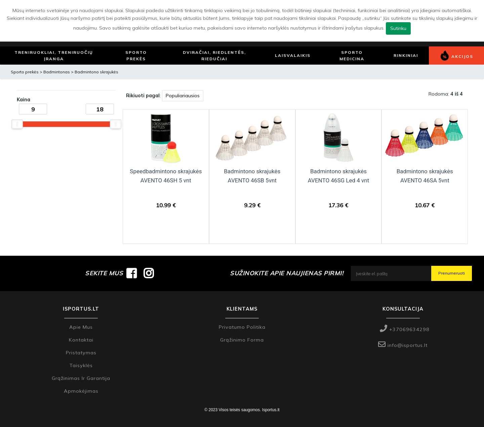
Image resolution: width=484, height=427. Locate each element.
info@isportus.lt (403, 345)
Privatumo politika (242, 327)
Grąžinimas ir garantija (81, 378)
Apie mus (81, 327)
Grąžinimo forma (242, 340)
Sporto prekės (25, 71)
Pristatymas (81, 353)
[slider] (17, 124)
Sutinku (398, 28)
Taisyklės (81, 365)
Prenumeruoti (451, 273)
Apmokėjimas (81, 391)
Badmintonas (57, 71)
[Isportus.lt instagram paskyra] (148, 273)
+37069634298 (405, 329)
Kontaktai (81, 340)
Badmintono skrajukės (96, 71)
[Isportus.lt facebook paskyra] (131, 273)
